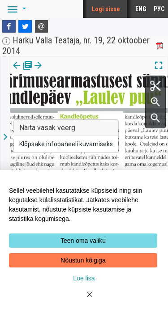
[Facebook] (9, 26)
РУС (159, 9)
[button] (15, 9)
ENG (140, 9)
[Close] (84, 299)
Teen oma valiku (83, 240)
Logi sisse (106, 9)
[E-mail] (41, 26)
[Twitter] (25, 26)
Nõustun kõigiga (82, 260)
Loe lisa (84, 278)
